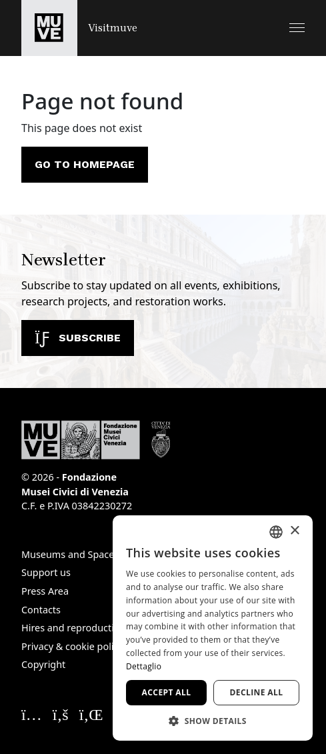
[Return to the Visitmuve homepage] (79, 28)
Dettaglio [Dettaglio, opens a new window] (143, 666)
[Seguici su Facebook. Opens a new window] (61, 714)
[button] (297, 27)
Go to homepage (85, 164)
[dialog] (213, 628)
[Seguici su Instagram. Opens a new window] (31, 714)
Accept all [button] (166, 692)
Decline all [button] (256, 692)
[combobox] (276, 532)
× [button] (294, 531)
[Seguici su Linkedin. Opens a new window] (91, 714)
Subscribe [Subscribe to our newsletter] (78, 337)
